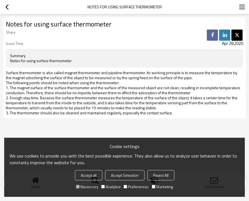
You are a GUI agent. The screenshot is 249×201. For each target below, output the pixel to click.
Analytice (111, 187)
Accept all (88, 175)
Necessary (87, 187)
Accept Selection (125, 175)
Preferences (136, 187)
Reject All (161, 175)
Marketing (162, 187)
